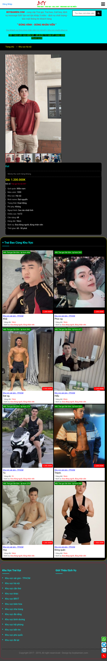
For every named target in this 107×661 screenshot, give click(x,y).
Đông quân (60, 550)
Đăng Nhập (7, 4)
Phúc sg (59, 319)
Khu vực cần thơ (13, 588)
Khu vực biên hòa (13, 604)
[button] (58, 57)
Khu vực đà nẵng (13, 614)
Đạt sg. (6, 396)
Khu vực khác (11, 593)
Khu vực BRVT (12, 598)
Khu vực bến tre (12, 629)
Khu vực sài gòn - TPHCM (13, 316)
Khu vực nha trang (14, 609)
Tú (4, 473)
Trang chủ (9, 47)
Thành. (58, 473)
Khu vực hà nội (25, 47)
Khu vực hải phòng (14, 624)
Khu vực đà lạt (12, 640)
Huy (5, 550)
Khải (5, 319)
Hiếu (57, 396)
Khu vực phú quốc (14, 635)
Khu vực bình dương (15, 619)
